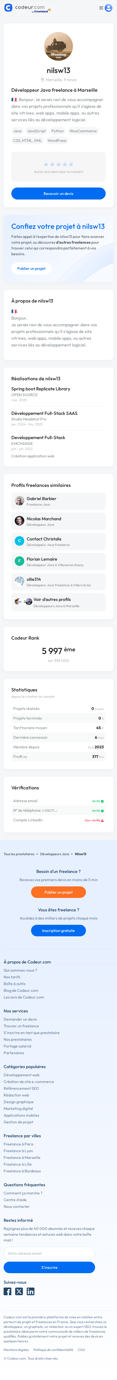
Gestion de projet (18, 1122)
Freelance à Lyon (18, 1150)
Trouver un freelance (21, 1025)
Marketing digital (18, 1108)
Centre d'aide (15, 1199)
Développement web (21, 1074)
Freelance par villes (22, 1135)
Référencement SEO (21, 1088)
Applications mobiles (21, 1115)
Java (17, 130)
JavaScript (36, 130)
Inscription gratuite (58, 930)
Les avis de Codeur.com (24, 997)
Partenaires (14, 1052)
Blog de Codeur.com (21, 990)
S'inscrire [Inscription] (49, 1267)
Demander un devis (20, 1019)
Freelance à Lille (18, 1164)
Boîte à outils (15, 983)
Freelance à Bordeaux (22, 1170)
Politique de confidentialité (53, 1350)
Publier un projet (31, 268)
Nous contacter (17, 1206)
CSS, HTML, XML (27, 140)
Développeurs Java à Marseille (56, 606)
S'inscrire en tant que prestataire (32, 1032)
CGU (81, 1350)
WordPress (57, 140)
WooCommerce (83, 130)
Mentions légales (16, 1350)
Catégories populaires (25, 1066)
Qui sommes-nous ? (20, 970)
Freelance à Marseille (22, 1157)
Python (58, 130)
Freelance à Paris (18, 1144)
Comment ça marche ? (23, 1193)
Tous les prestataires (19, 854)
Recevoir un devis (58, 193)
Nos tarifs (12, 976)
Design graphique (19, 1101)
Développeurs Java (54, 854)
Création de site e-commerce (29, 1081)
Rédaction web (16, 1095)
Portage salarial (17, 1046)
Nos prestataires (18, 1039)
